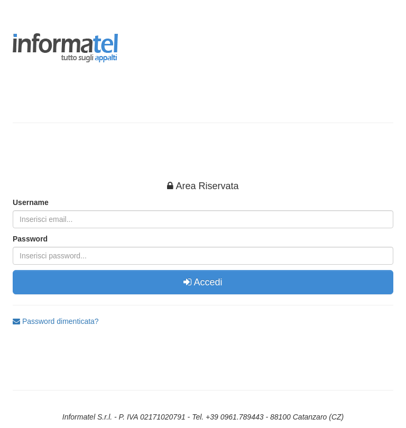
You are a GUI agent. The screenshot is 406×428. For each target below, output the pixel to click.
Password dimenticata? (56, 321)
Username (31, 202)
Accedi (202, 282)
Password (30, 239)
